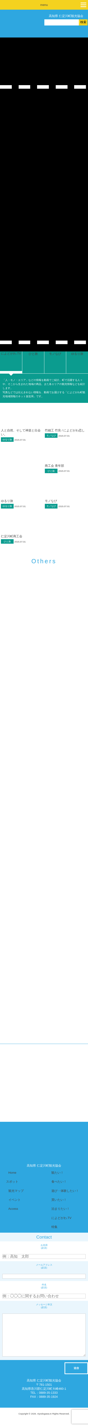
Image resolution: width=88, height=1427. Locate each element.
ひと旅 (51, 471)
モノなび (51, 435)
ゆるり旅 (7, 439)
